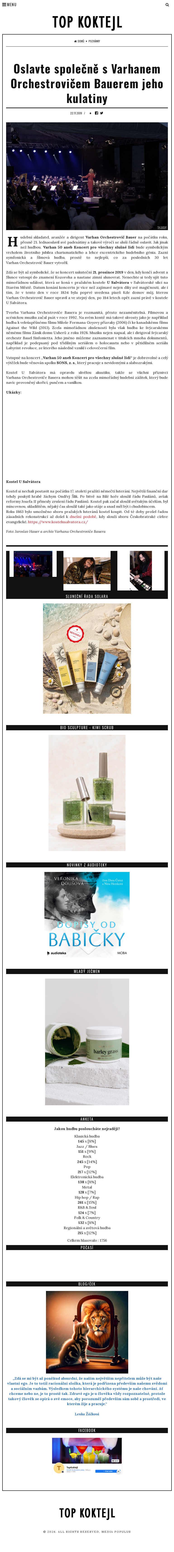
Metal (87, 1187)
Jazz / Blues (87, 1146)
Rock (87, 1156)
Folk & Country (87, 1217)
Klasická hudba (87, 1136)
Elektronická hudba (87, 1177)
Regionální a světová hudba (87, 1228)
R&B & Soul (87, 1207)
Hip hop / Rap (87, 1197)
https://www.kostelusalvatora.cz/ (58, 522)
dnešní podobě (83, 516)
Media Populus (116, 1531)
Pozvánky (94, 41)
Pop (87, 1166)
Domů (79, 41)
